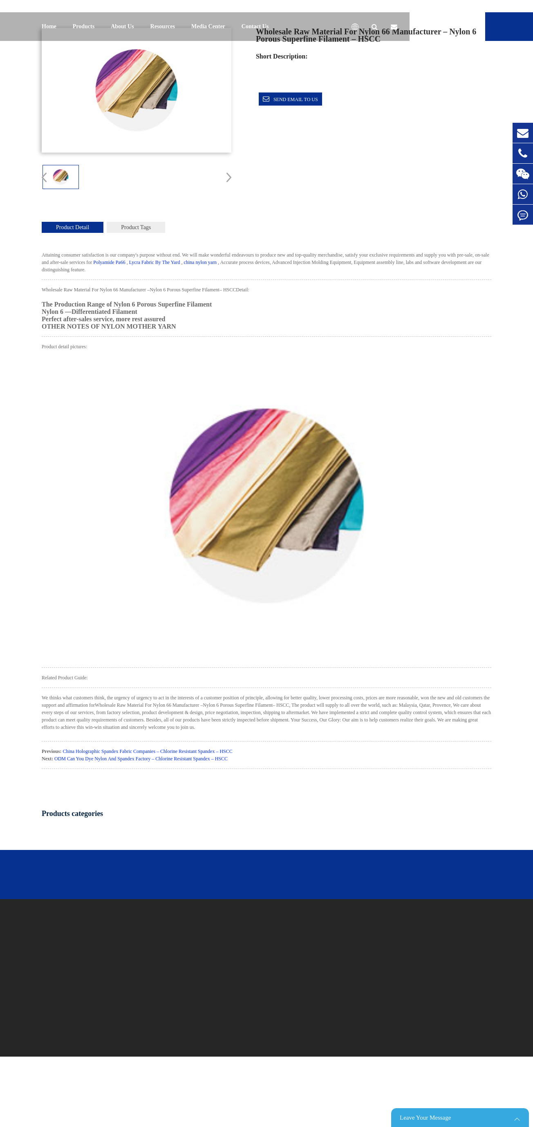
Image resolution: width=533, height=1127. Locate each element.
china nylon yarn (200, 262)
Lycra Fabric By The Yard (154, 262)
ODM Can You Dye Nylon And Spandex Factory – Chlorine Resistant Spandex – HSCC (141, 759)
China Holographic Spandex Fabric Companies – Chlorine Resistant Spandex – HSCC (147, 751)
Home (49, 26)
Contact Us (255, 26)
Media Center (208, 26)
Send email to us (295, 99)
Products (83, 26)
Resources (162, 26)
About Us (122, 26)
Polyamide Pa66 (109, 262)
